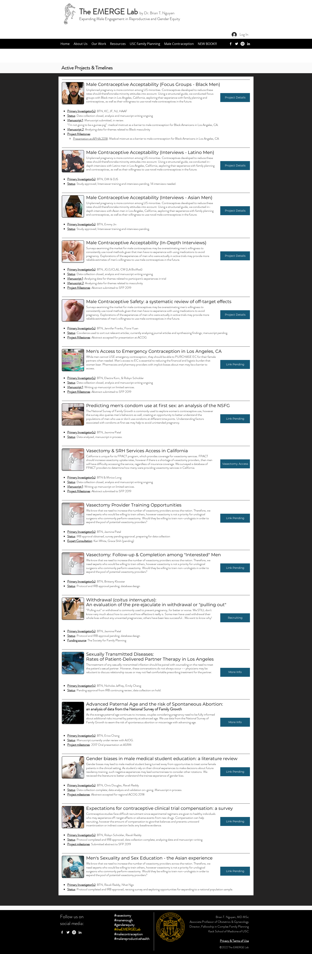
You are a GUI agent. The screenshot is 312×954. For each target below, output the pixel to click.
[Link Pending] (235, 364)
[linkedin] (249, 44)
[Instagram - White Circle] (74, 932)
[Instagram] (243, 44)
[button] (81, 44)
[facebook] (231, 44)
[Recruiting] (235, 617)
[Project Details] (235, 97)
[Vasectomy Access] (235, 463)
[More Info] (235, 672)
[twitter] (237, 44)
